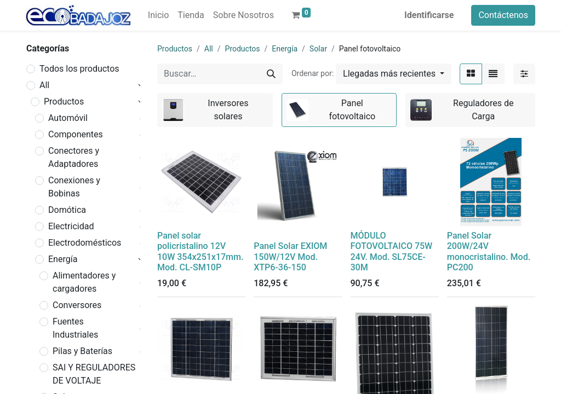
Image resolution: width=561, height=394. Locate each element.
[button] (393, 73)
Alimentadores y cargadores (84, 282)
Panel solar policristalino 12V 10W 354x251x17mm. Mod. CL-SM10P (200, 251)
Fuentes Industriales (75, 328)
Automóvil (68, 118)
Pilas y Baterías (82, 351)
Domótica (67, 210)
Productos (64, 101)
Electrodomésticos (84, 242)
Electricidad (71, 226)
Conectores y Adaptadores (73, 157)
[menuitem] (158, 15)
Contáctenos (503, 15)
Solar (318, 48)
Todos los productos (79, 68)
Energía (62, 259)
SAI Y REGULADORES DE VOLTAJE (94, 374)
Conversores (77, 305)
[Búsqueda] (271, 73)
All (44, 85)
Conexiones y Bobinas (74, 187)
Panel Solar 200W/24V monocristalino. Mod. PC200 (488, 251)
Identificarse (429, 15)
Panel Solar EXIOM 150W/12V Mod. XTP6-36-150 (290, 256)
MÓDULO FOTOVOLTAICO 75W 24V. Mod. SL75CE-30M (392, 251)
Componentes (75, 134)
